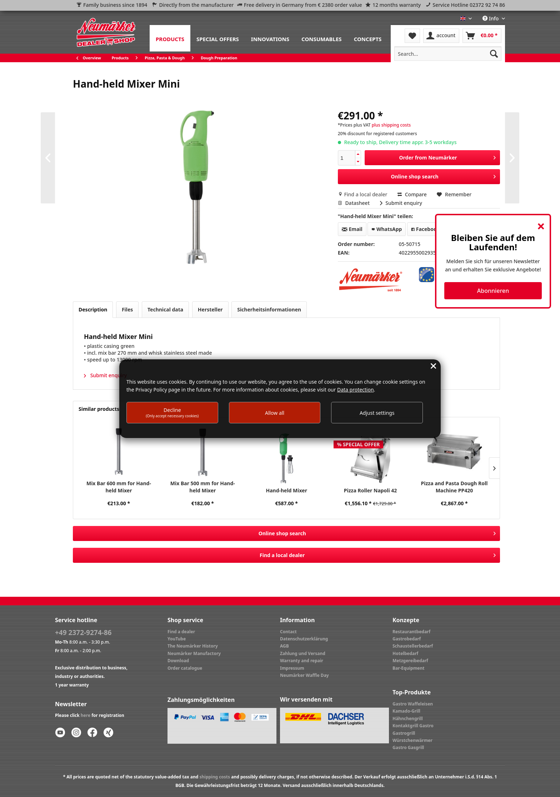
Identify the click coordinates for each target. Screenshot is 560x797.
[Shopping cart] (481, 36)
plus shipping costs (391, 125)
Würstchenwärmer (412, 740)
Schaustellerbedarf (412, 646)
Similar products (99, 408)
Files (127, 309)
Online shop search (443, 175)
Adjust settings (377, 412)
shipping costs (214, 777)
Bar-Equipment (408, 668)
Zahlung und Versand (302, 653)
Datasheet (354, 203)
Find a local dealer (363, 194)
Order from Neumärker (447, 156)
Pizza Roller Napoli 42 (370, 490)
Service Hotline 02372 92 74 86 (468, 4)
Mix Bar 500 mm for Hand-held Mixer (202, 487)
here (85, 715)
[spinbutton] (346, 158)
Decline (172, 412)
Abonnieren (493, 291)
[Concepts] (368, 38)
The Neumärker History (193, 646)
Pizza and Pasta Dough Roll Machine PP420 (454, 487)
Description (93, 309)
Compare (412, 194)
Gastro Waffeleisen (412, 704)
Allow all (274, 412)
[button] (358, 154)
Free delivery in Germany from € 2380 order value (303, 4)
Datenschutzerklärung (304, 639)
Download (178, 661)
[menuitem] (170, 38)
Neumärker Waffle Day (304, 675)
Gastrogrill (403, 733)
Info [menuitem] (491, 18)
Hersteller (210, 309)
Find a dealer (181, 632)
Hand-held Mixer (286, 490)
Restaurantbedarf (411, 632)
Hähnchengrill (407, 718)
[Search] (493, 53)
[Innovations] (270, 38)
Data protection (355, 389)
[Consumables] (321, 38)
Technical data (165, 309)
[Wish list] (412, 36)
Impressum (292, 668)
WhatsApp (386, 229)
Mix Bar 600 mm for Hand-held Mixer (118, 487)
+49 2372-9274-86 (83, 632)
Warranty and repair (301, 661)
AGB (284, 646)
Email (352, 229)
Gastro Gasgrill (408, 747)
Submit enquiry (401, 203)
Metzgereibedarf (410, 661)
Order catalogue (185, 668)
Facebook (425, 229)
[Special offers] (217, 38)
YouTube (177, 639)
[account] (441, 36)
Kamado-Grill (406, 711)
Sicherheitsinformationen (269, 309)
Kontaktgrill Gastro (413, 726)
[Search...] (447, 53)
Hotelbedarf (405, 653)
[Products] (170, 38)
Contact (288, 632)
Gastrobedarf (406, 639)
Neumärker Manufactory (194, 653)
